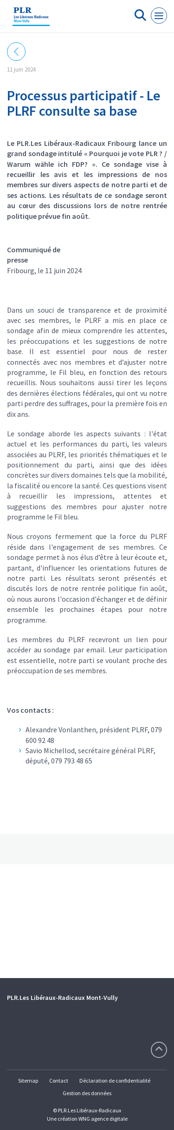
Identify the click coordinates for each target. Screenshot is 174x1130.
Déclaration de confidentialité (114, 1080)
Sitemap (28, 1080)
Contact (58, 1080)
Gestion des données (87, 1093)
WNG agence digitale (103, 1118)
